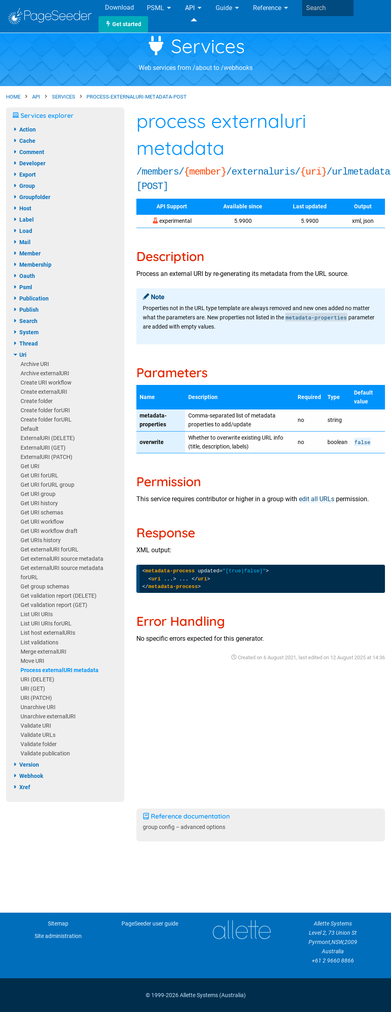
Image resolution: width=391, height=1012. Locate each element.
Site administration (58, 936)
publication (30, 298)
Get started (123, 24)
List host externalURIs (48, 632)
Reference (271, 8)
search (24, 321)
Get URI (30, 466)
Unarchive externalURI (48, 716)
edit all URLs (316, 499)
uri (19, 355)
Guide (228, 8)
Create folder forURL (46, 419)
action (24, 129)
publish (25, 309)
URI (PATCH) (36, 698)
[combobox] (328, 8)
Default (30, 429)
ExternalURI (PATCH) (46, 457)
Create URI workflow (46, 382)
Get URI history (39, 503)
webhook (27, 776)
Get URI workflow (42, 521)
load (22, 231)
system (25, 332)
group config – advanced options (184, 827)
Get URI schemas (42, 512)
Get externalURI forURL (49, 549)
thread (25, 343)
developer (28, 163)
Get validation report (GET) (54, 605)
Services (195, 46)
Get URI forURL (39, 475)
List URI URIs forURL (46, 623)
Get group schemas (45, 586)
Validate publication (45, 753)
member (26, 253)
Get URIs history (41, 540)
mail (21, 242)
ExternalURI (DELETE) (48, 438)
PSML (159, 8)
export (24, 174)
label (23, 219)
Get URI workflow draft (49, 531)
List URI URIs (37, 614)
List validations (39, 642)
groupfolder (31, 197)
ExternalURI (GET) (43, 447)
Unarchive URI (38, 707)
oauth (23, 276)
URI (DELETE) (37, 679)
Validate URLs (38, 735)
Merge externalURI (43, 651)
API (194, 8)
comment (28, 152)
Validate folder (39, 744)
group (23, 186)
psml (22, 287)
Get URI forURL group (47, 484)
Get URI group (38, 494)
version (25, 764)
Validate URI (36, 725)
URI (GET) (33, 688)
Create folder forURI (45, 410)
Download (119, 7)
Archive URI (35, 364)
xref (21, 787)
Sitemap (58, 923)
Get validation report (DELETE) (59, 595)
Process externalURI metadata (60, 670)
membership (31, 264)
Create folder (37, 401)
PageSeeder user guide (149, 923)
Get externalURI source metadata (62, 558)
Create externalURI (44, 392)
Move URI (32, 661)
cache (23, 141)
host (21, 208)
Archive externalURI (45, 373)
